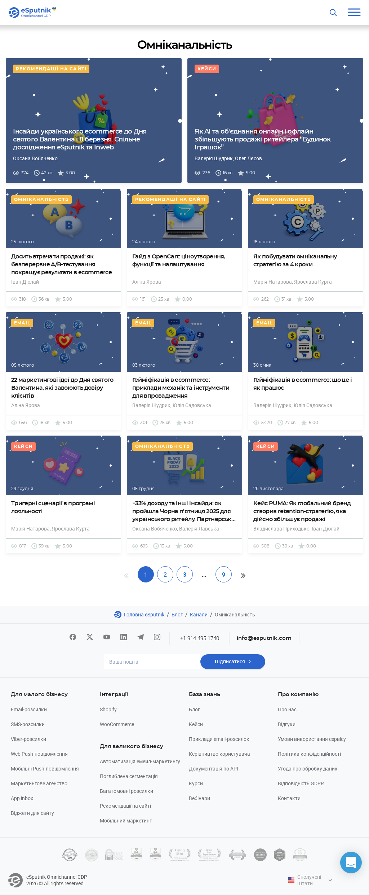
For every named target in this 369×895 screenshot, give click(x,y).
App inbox (22, 798)
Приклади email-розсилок (219, 738)
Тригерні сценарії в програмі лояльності (53, 507)
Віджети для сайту (32, 812)
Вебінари (199, 798)
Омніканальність (41, 199)
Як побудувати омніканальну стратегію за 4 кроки (295, 260)
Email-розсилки (29, 709)
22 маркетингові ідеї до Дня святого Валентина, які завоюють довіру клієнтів (62, 388)
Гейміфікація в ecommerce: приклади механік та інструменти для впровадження (180, 388)
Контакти (289, 798)
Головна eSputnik (144, 614)
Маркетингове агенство (39, 783)
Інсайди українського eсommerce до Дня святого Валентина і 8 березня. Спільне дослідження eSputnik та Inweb (79, 139)
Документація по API (213, 768)
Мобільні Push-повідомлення (45, 768)
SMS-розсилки (28, 724)
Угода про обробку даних (307, 768)
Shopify (108, 709)
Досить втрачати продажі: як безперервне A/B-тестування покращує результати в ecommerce (61, 264)
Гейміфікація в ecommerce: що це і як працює (302, 384)
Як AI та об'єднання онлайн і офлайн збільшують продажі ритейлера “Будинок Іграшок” (262, 139)
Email (22, 323)
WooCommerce (117, 724)
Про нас (287, 709)
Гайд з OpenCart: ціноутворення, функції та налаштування (178, 260)
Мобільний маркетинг (126, 820)
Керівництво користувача (219, 753)
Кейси (206, 69)
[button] (351, 862)
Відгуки (286, 724)
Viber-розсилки (28, 738)
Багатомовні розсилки (126, 790)
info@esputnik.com (264, 638)
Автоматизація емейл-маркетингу (140, 761)
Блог (177, 614)
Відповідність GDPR (301, 783)
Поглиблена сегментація (129, 776)
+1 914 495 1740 (199, 638)
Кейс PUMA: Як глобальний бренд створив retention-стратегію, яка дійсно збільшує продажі (302, 511)
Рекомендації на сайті (51, 69)
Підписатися (230, 661)
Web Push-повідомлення (39, 753)
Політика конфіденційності (309, 753)
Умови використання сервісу (312, 738)
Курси (196, 783)
